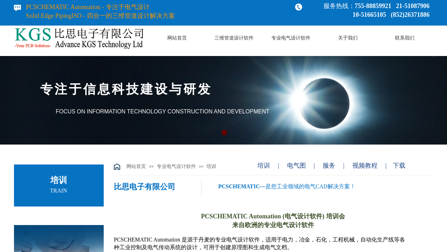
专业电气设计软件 (176, 166)
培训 (211, 166)
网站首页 (136, 166)
